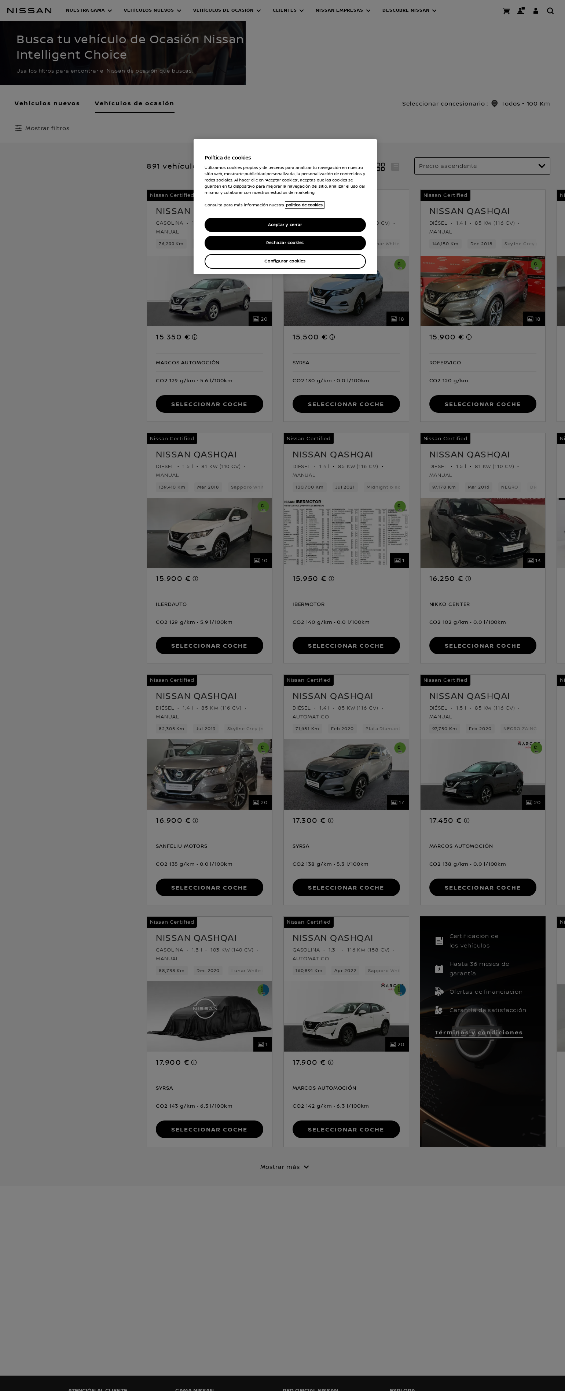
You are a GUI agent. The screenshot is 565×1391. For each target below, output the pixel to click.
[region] (285, 207)
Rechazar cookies (285, 242)
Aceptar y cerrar (285, 224)
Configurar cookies (284, 261)
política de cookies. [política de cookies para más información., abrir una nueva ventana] (304, 204)
